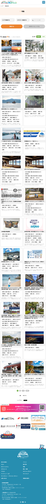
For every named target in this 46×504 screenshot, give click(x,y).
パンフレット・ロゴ (5, 473)
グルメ (2, 464)
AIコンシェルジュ (5, 466)
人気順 (43, 36)
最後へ (27, 390)
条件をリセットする (34, 26)
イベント (25, 462)
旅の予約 (25, 464)
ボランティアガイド (27, 471)
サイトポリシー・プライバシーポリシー (9, 476)
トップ (1, 6)
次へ (23, 390)
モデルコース (4, 469)
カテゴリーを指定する (23, 20)
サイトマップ (26, 473)
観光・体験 (25, 469)
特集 (24, 466)
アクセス (3, 471)
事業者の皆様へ (26, 478)
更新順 (38, 36)
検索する (11, 26)
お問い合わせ (4, 478)
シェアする (19, 400)
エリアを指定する (8, 20)
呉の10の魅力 (4, 462)
